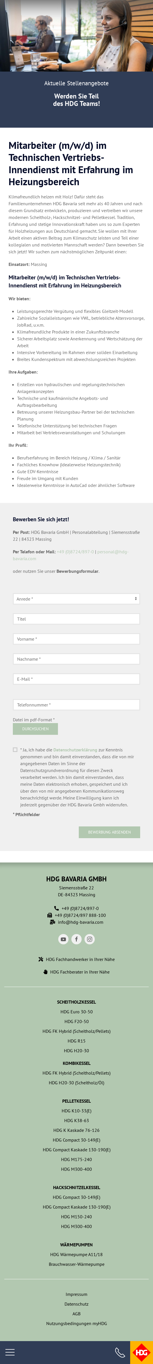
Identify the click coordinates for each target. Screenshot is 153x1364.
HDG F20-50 (77, 1021)
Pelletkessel (76, 1101)
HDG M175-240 (76, 1159)
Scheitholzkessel (76, 1002)
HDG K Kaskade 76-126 (76, 1130)
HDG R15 (77, 1041)
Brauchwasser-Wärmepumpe (76, 1264)
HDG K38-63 (76, 1120)
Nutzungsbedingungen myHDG (76, 1323)
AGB (76, 1313)
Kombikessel (76, 1063)
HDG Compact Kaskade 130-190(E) (76, 1149)
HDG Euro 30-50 (77, 1011)
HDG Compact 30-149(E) (76, 1140)
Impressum (76, 1294)
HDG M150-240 (76, 1216)
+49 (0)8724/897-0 (75, 551)
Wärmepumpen (76, 1244)
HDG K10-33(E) (76, 1111)
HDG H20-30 (76, 1050)
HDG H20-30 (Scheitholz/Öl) (76, 1082)
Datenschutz (76, 1304)
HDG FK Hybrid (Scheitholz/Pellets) (76, 1031)
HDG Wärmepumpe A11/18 (76, 1254)
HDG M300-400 (76, 1169)
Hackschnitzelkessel (76, 1187)
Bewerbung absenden (109, 832)
